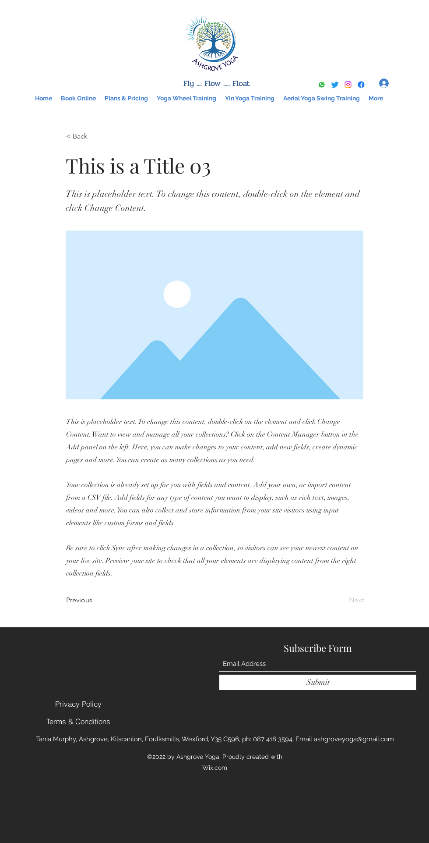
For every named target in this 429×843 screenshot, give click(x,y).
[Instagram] (348, 84)
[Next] (342, 600)
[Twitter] (335, 84)
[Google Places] (361, 84)
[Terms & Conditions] (78, 721)
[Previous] (95, 600)
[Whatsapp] (321, 84)
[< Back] (95, 136)
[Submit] (317, 682)
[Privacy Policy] (78, 704)
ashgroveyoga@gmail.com (354, 739)
